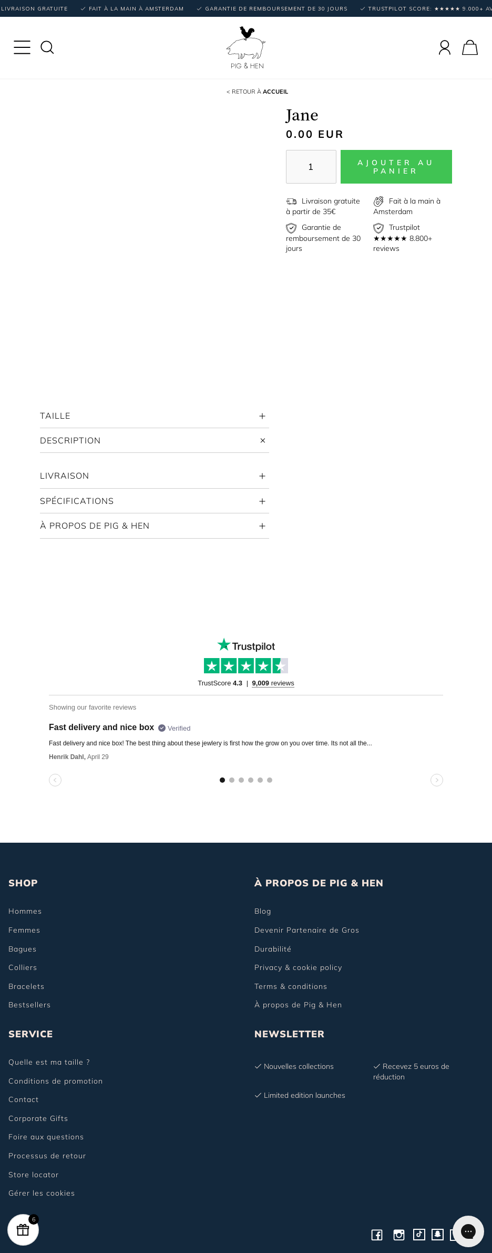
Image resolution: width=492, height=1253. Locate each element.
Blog (262, 911)
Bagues (22, 949)
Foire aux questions (46, 1136)
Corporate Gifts (38, 1118)
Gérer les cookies (41, 1193)
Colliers (22, 967)
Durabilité (273, 949)
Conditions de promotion (55, 1081)
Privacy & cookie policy (298, 967)
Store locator (33, 1174)
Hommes (25, 911)
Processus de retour (47, 1155)
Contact (23, 1099)
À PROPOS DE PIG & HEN (319, 883)
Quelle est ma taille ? (49, 1062)
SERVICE (30, 1034)
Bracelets (26, 986)
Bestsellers (29, 1004)
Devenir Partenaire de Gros (307, 930)
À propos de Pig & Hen (298, 1004)
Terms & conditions (290, 986)
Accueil (257, 91)
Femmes (24, 930)
